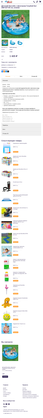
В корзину (5, 376)
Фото (21, 76)
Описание (7, 76)
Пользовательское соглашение (30, 394)
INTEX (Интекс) (13, 47)
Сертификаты (6, 394)
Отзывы (5, 396)
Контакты (5, 389)
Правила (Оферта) (27, 391)
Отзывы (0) (34, 76)
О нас (4, 391)
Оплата (24, 388)
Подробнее (15, 151)
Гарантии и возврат (27, 392)
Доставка (25, 389)
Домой (4, 388)
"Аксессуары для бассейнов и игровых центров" (27, 110)
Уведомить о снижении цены (8, 67)
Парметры (5, 125)
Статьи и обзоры (7, 392)
